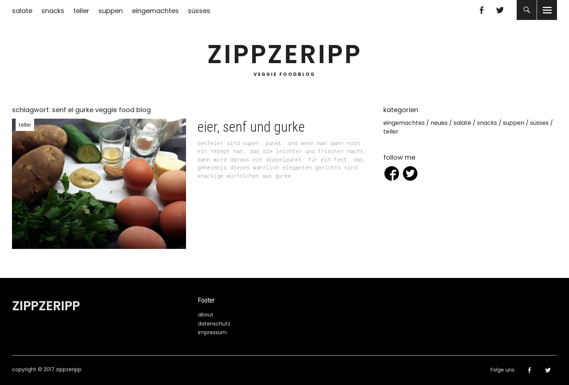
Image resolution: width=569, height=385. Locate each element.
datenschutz (214, 323)
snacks (52, 10)
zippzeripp (284, 54)
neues (439, 123)
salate (22, 10)
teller (81, 10)
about (205, 314)
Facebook (481, 10)
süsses (199, 10)
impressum (212, 332)
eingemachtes (155, 10)
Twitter (500, 10)
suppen (110, 10)
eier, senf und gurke (251, 127)
